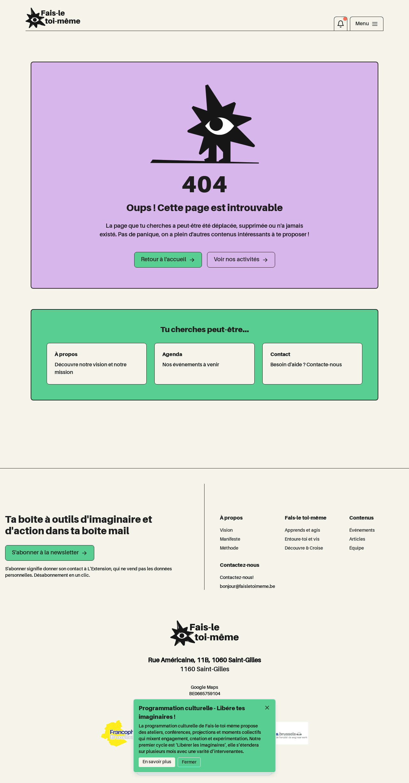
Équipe (356, 548)
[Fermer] (267, 707)
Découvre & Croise (304, 548)
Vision (226, 530)
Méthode (229, 548)
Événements (362, 530)
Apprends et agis (302, 530)
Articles (357, 539)
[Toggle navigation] (366, 24)
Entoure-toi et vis (302, 539)
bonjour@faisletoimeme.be (247, 586)
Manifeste (230, 539)
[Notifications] (340, 24)
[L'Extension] (53, 18)
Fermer (189, 762)
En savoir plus (157, 762)
